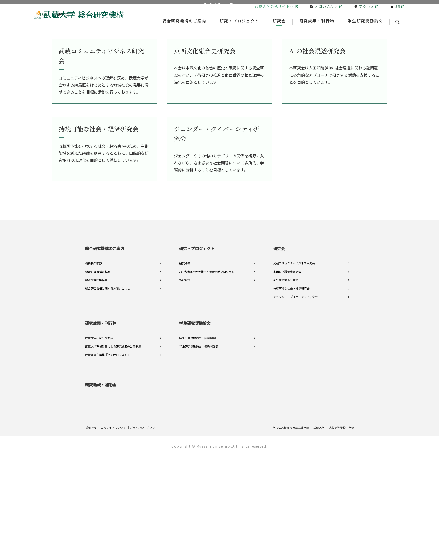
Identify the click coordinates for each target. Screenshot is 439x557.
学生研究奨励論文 (195, 428)
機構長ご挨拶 (93, 369)
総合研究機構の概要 (97, 377)
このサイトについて (118, 529)
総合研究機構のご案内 (104, 353)
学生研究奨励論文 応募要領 (197, 443)
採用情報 (92, 529)
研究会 (279, 353)
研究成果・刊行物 (100, 428)
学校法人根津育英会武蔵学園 (280, 529)
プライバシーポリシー (154, 529)
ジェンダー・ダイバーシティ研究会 (295, 402)
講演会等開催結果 (96, 385)
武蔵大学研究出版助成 (99, 443)
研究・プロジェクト (196, 353)
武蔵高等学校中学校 (339, 529)
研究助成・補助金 (100, 486)
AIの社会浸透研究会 (285, 385)
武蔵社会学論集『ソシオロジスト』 (107, 460)
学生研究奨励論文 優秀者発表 (198, 452)
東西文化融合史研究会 (287, 377)
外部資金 (184, 385)
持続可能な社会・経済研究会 (291, 394)
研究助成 (184, 369)
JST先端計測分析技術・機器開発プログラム (206, 377)
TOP (43, 123)
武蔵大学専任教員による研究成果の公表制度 (113, 452)
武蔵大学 (312, 529)
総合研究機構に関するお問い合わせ (107, 394)
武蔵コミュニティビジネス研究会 (294, 369)
